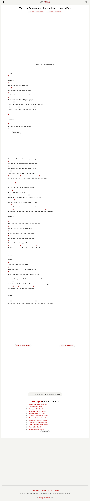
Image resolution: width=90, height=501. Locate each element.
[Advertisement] (45, 50)
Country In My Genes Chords (38, 422)
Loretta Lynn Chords (36, 12)
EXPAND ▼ (45, 431)
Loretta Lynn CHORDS (23, 345)
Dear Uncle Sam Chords (36, 429)
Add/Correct (35, 491)
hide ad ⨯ (16, 132)
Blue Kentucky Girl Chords (37, 413)
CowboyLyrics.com (44, 498)
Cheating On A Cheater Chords (38, 415)
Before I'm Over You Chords (37, 411)
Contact (43, 491)
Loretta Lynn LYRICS (67, 345)
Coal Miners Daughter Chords (38, 420)
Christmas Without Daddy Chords (39, 418)
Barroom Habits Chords (36, 409)
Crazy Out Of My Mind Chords (38, 424)
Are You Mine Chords (35, 406)
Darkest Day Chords (35, 427)
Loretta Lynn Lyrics (54, 12)
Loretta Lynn (36, 401)
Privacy (56, 491)
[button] (3, 2)
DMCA (50, 491)
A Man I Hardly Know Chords (38, 404)
